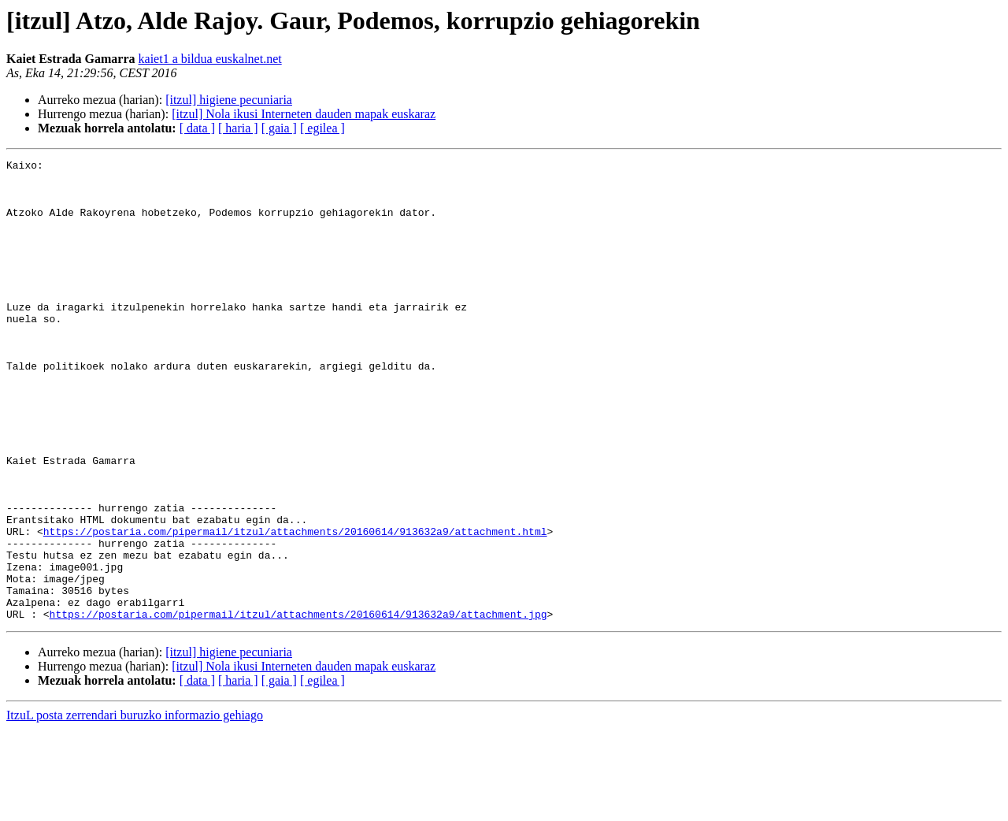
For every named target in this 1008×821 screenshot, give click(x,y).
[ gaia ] (279, 128)
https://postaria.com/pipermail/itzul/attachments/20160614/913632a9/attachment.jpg (298, 706)
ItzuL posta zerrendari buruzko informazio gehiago (134, 807)
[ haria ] (238, 128)
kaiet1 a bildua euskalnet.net (210, 58)
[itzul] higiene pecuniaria (228, 99)
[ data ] (197, 128)
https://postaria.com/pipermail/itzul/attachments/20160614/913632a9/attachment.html (295, 607)
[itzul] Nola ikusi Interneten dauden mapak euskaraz (303, 114)
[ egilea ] (322, 128)
